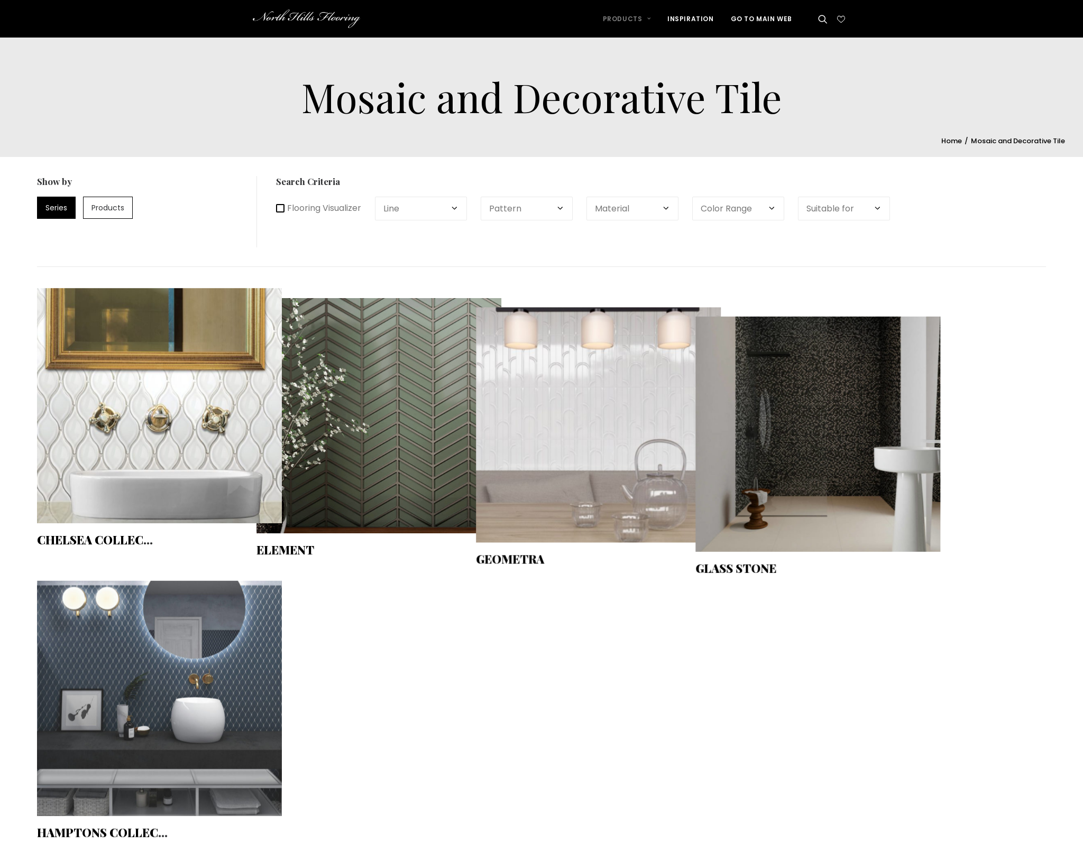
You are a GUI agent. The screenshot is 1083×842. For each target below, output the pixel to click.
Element (294, 543)
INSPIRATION (690, 23)
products (107, 211)
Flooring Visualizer (318, 212)
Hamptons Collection (113, 812)
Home (951, 145)
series (56, 211)
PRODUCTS (626, 23)
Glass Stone (760, 543)
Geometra (526, 543)
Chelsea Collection (105, 543)
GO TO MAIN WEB (761, 23)
